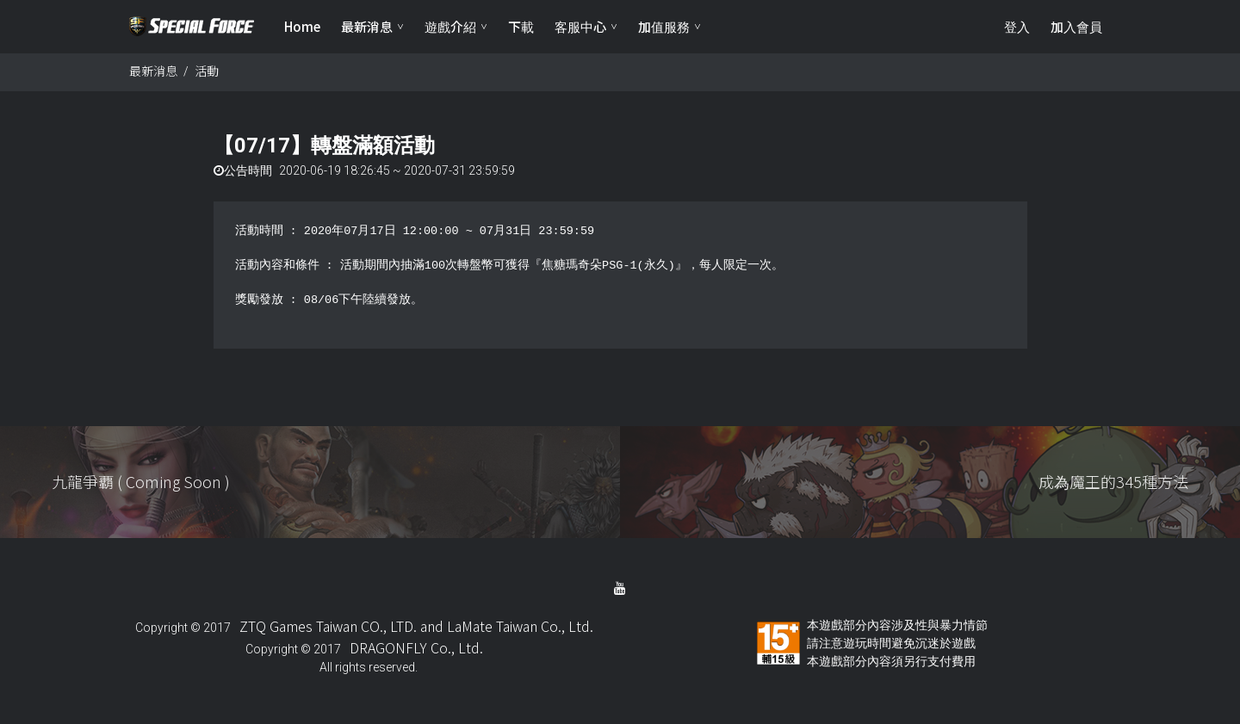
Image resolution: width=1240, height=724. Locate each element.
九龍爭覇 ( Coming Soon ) (141, 481)
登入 (1017, 26)
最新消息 (367, 26)
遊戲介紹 (450, 26)
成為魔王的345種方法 (1113, 481)
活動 (207, 71)
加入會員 (1076, 26)
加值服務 (664, 26)
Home (302, 26)
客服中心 (580, 26)
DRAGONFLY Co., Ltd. (416, 647)
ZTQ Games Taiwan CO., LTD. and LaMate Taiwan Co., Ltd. (416, 626)
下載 (521, 26)
